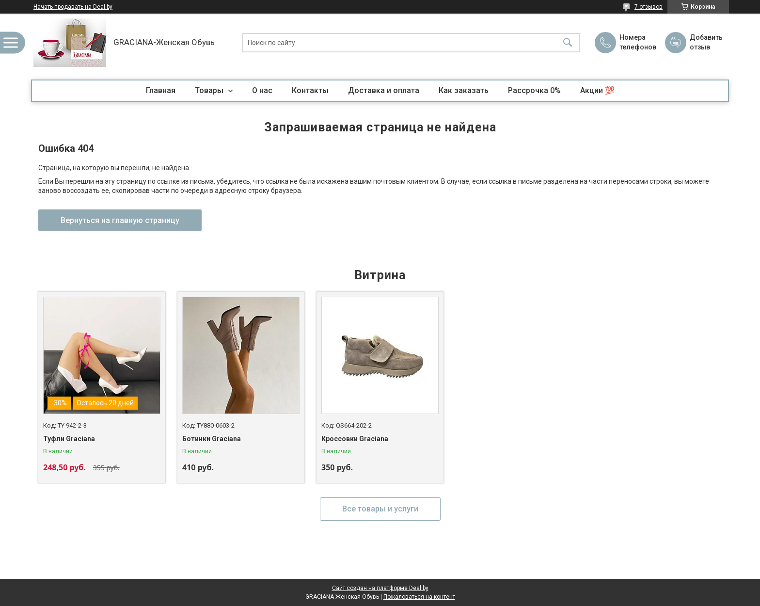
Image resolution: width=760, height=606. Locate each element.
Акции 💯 (597, 90)
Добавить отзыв (706, 42)
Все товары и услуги (380, 508)
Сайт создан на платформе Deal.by (380, 588)
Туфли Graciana (69, 439)
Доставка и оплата (383, 90)
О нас (262, 90)
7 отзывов (648, 6)
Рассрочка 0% (534, 90)
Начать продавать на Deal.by (72, 6)
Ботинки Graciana (211, 439)
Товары (210, 90)
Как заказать (464, 90)
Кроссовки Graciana (354, 439)
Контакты (310, 90)
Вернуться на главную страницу (120, 220)
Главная (160, 90)
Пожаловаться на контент (419, 596)
